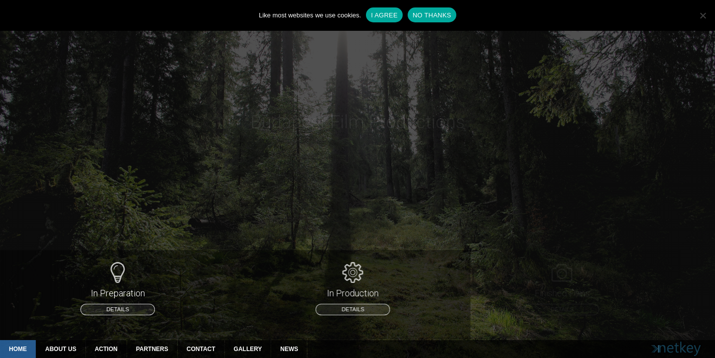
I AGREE (384, 15)
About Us (60, 349)
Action (106, 349)
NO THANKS (432, 15)
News (289, 349)
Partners (152, 349)
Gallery (248, 349)
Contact (201, 349)
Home (18, 349)
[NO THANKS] (703, 15)
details (117, 309)
